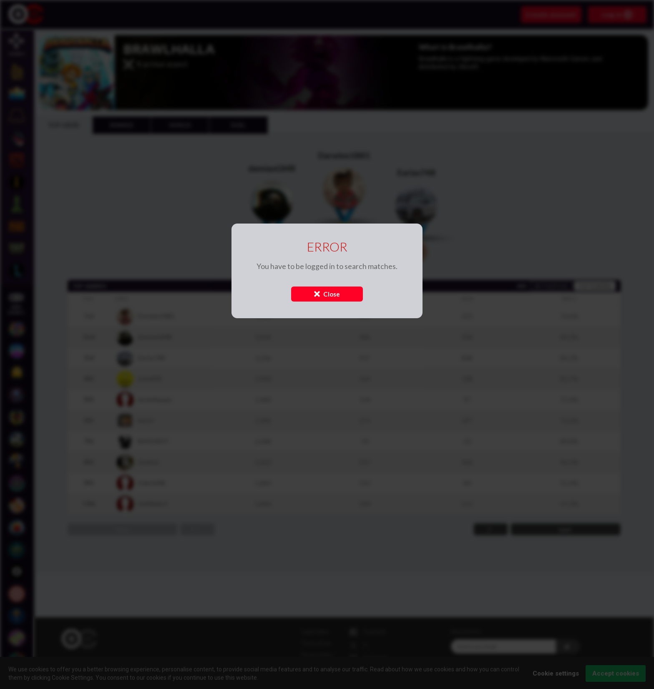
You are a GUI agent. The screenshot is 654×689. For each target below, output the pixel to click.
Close (327, 294)
